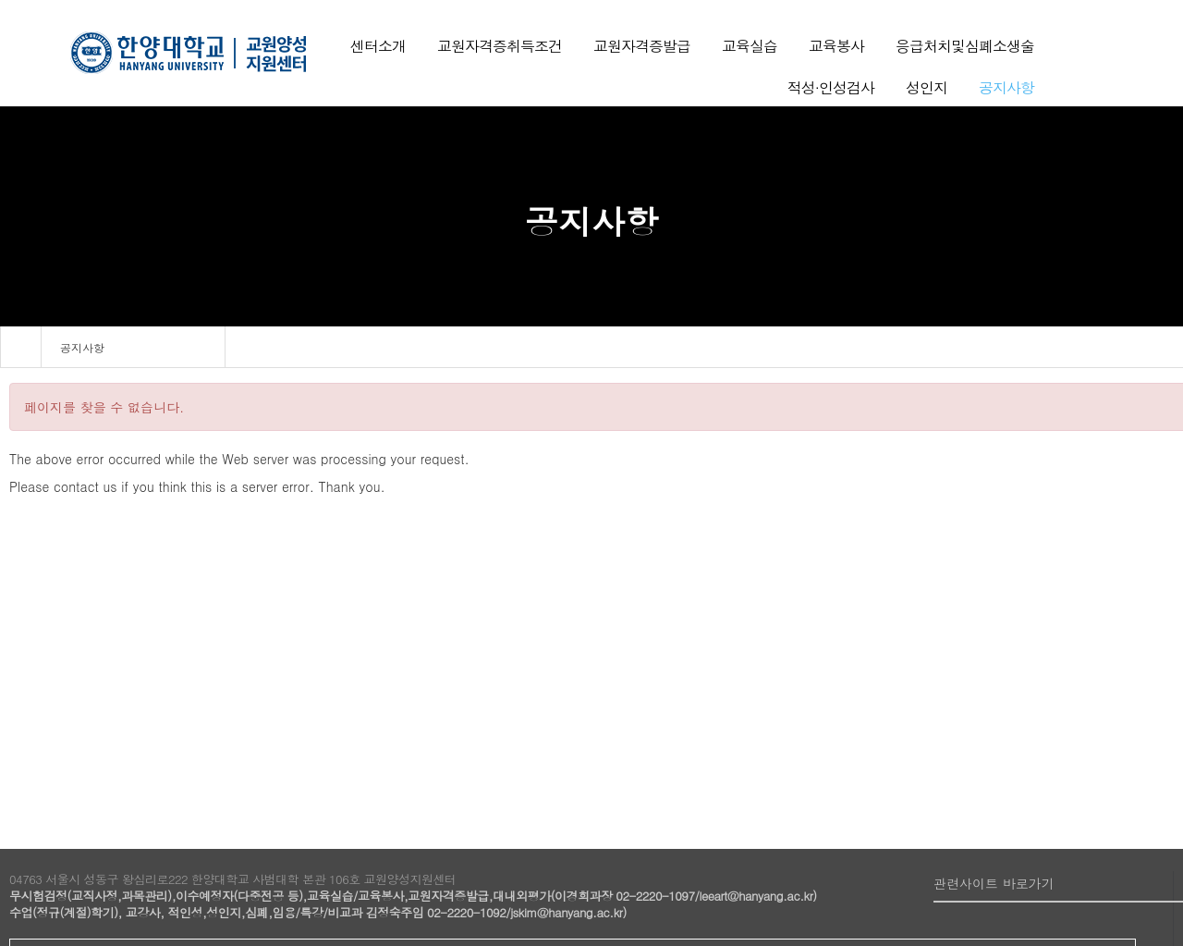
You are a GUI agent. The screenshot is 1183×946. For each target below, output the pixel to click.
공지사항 (82, 347)
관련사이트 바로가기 (994, 883)
